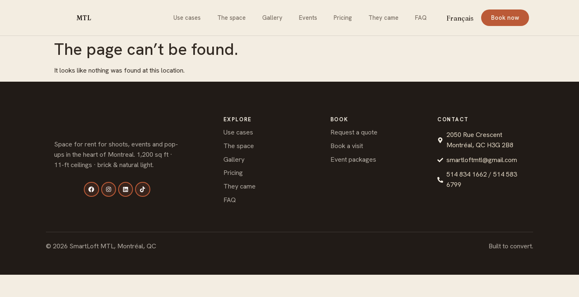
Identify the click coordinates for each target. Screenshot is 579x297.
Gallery (272, 17)
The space (231, 17)
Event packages (353, 159)
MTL (83, 18)
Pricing (343, 17)
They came (383, 17)
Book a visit (346, 145)
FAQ (421, 17)
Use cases (187, 17)
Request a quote (353, 132)
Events (308, 17)
